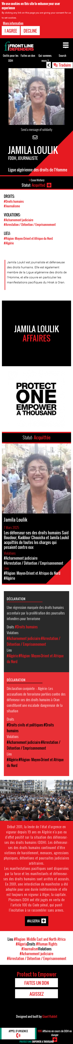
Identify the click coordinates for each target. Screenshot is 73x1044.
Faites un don (28, 55)
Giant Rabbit (49, 1016)
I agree (11, 30)
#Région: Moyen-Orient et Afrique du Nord (28, 238)
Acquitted (38, 185)
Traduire (65, 65)
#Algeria (33, 921)
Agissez (37, 994)
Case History (37, 180)
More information (13, 22)
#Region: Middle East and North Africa (39, 939)
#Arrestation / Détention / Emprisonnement (30, 224)
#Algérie (9, 243)
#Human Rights (46, 944)
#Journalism (29, 948)
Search (62, 55)
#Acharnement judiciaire (18, 220)
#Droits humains (14, 201)
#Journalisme (12, 206)
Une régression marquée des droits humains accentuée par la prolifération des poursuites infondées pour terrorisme (36, 612)
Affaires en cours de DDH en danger (55, 1033)
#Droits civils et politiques (25, 724)
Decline (30, 30)
